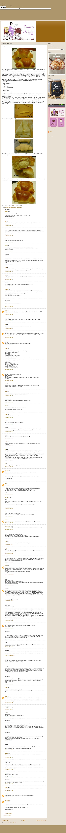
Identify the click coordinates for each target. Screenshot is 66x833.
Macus (6, 245)
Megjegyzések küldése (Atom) (12, 822)
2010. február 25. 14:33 (9, 516)
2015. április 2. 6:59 (8, 813)
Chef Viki (6, 211)
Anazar (6, 282)
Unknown (6, 470)
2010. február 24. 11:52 (9, 417)
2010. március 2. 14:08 (9, 553)
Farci (6, 712)
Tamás (6, 565)
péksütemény (19, 207)
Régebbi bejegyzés (41, 820)
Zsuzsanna (7, 800)
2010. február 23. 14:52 (9, 285)
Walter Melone (7, 497)
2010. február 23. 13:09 (9, 250)
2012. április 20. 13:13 (9, 769)
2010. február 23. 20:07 (9, 387)
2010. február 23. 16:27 (9, 320)
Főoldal (23, 820)
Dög (5, 221)
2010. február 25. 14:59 (9, 522)
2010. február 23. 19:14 (9, 380)
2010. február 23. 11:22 (9, 225)
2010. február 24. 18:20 (9, 466)
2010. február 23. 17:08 (9, 337)
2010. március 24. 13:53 (9, 628)
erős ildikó (7, 399)
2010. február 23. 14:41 (9, 271)
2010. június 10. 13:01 (9, 646)
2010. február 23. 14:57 (9, 296)
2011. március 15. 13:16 (9, 716)
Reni (5, 405)
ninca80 (6, 372)
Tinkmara (6, 289)
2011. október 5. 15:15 (9, 749)
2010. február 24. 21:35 (9, 479)
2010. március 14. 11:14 (9, 600)
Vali (5, 324)
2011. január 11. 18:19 (9, 692)
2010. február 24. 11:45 (9, 410)
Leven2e (6, 793)
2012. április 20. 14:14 (9, 776)
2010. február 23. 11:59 (9, 235)
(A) (5, 483)
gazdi (6, 310)
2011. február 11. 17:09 (9, 702)
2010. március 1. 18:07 (9, 544)
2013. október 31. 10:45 (9, 796)
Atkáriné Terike (7, 526)
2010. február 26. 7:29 (9, 529)
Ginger (6, 548)
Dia (5, 435)
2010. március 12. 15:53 (9, 585)
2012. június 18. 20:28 (9, 790)
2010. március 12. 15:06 (9, 574)
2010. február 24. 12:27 (9, 438)
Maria (6, 519)
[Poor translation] (4, 7)
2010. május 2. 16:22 (8, 639)
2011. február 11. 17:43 (9, 709)
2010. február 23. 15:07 (9, 306)
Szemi (6, 383)
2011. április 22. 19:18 (9, 728)
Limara (6, 348)
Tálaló (6, 391)
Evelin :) (6, 753)
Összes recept (50, 45)
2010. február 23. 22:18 (9, 402)
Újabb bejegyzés (6, 820)
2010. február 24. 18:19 (9, 460)
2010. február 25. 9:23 (9, 508)
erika (6, 267)
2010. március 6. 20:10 (9, 562)
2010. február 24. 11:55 (9, 431)
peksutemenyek (13, 207)
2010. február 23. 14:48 (9, 279)
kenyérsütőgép (7, 207)
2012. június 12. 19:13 (9, 783)
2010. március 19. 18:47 (9, 620)
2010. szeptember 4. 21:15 (9, 655)
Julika (6, 541)
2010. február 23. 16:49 (9, 328)
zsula (6, 332)
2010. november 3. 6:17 (9, 663)
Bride (6, 696)
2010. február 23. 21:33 (9, 395)
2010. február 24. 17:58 (9, 445)
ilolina (6, 340)
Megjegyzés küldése (7, 815)
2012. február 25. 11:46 (9, 757)
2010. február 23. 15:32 (9, 314)
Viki (5, 449)
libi (5, 275)
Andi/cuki (6, 441)
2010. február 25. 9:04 (9, 494)
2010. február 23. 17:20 (9, 369)
